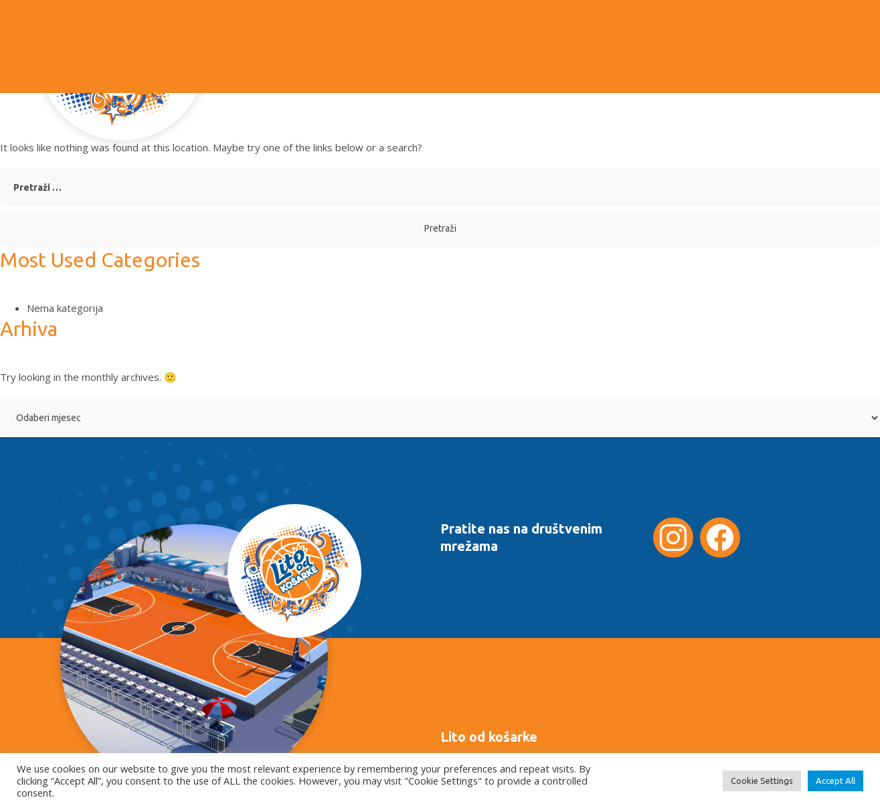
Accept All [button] (835, 780)
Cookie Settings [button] (762, 780)
